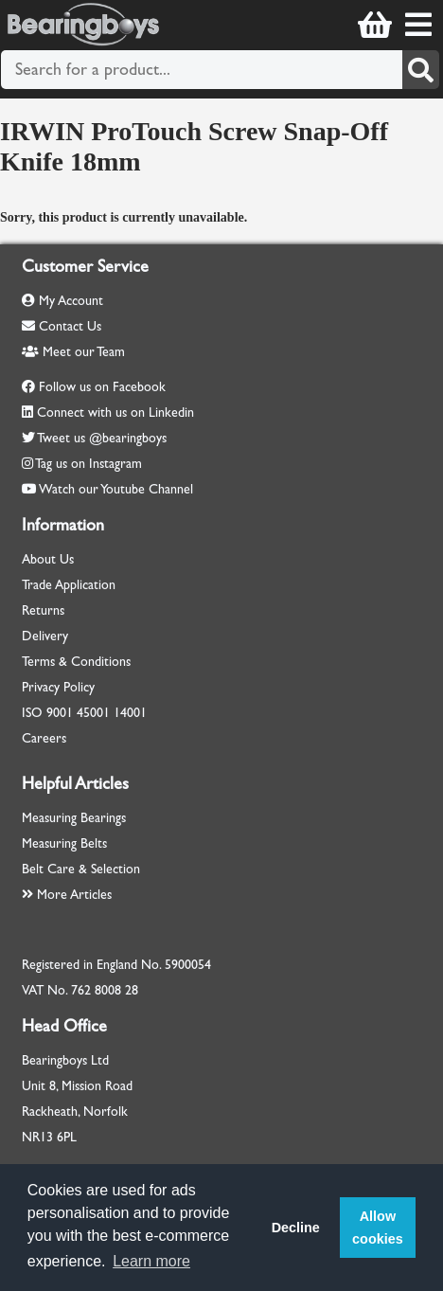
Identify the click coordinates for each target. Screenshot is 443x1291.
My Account (62, 301)
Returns (43, 610)
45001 (93, 713)
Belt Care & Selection (81, 869)
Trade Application (68, 585)
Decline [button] (296, 1227)
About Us (48, 559)
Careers (44, 738)
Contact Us (61, 326)
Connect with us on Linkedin (115, 412)
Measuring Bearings (74, 818)
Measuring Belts (64, 843)
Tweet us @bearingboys (102, 438)
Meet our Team (73, 352)
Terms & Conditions (76, 662)
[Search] (420, 69)
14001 (130, 713)
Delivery (45, 636)
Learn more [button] (151, 1261)
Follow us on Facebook (102, 387)
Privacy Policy (58, 687)
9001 (59, 713)
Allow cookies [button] (377, 1227)
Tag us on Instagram (88, 464)
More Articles (67, 895)
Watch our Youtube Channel (116, 489)
